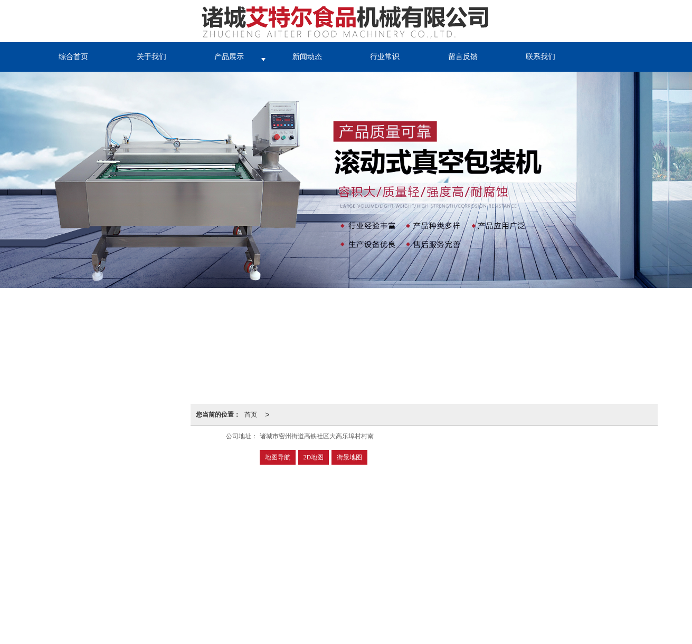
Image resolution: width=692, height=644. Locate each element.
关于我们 (151, 57)
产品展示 (229, 57)
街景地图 (349, 457)
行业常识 (385, 57)
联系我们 (540, 57)
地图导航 (277, 457)
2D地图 (314, 457)
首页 (250, 414)
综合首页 (73, 57)
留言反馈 (463, 57)
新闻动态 (307, 57)
